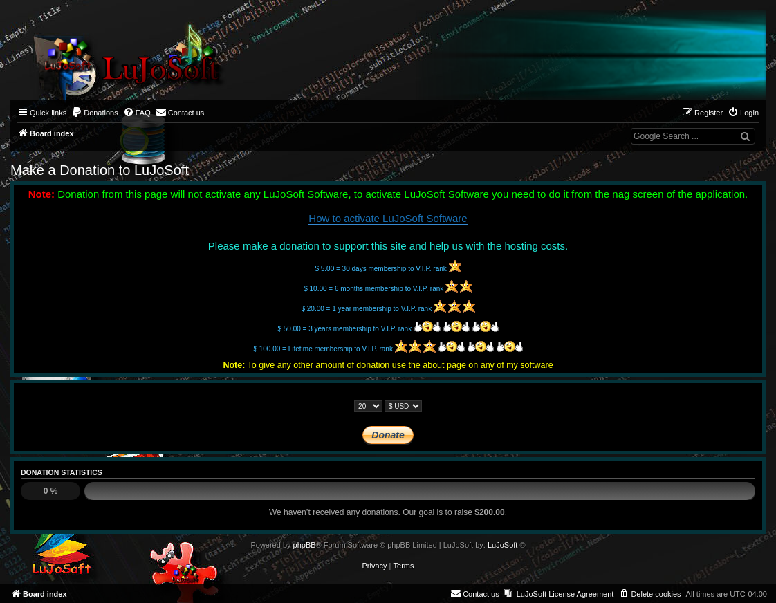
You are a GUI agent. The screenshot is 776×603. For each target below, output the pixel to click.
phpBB (304, 545)
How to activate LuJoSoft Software (387, 218)
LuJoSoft (502, 545)
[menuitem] (94, 112)
